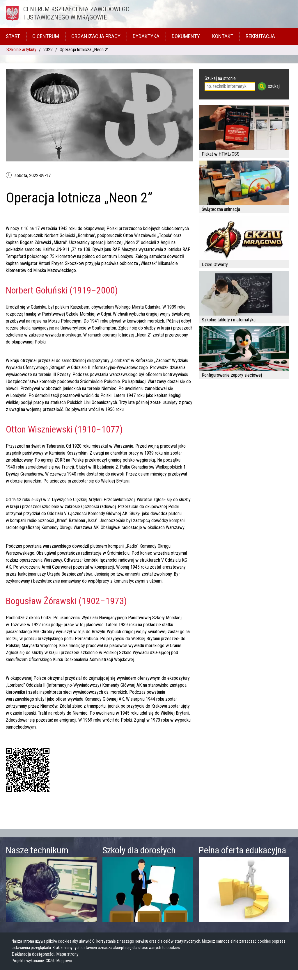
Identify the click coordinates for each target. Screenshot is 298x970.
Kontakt (222, 36)
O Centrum (45, 36)
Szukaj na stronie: (221, 78)
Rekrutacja (260, 36)
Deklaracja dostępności (33, 954)
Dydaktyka (146, 36)
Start (13, 36)
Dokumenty (186, 36)
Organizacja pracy (95, 36)
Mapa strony (67, 954)
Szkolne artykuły (21, 49)
